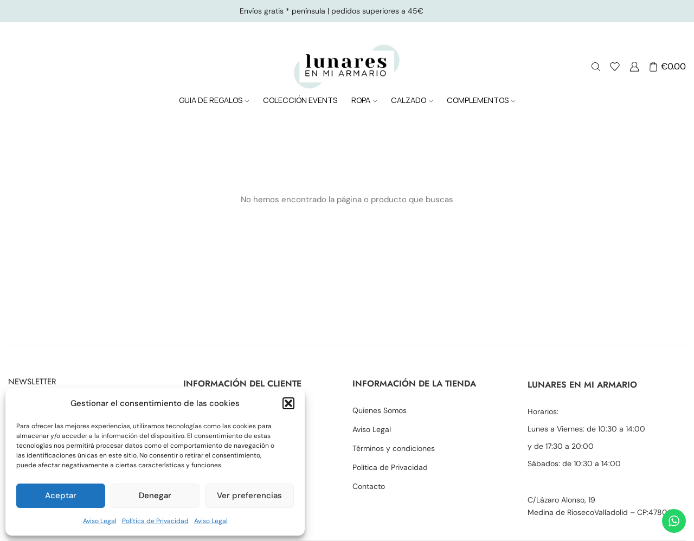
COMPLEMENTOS (481, 100)
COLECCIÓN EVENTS (300, 100)
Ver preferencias (249, 495)
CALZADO (412, 100)
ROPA (364, 100)
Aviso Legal (100, 521)
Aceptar (60, 495)
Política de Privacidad (155, 521)
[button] (288, 403)
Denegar (155, 495)
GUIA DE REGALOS (214, 100)
